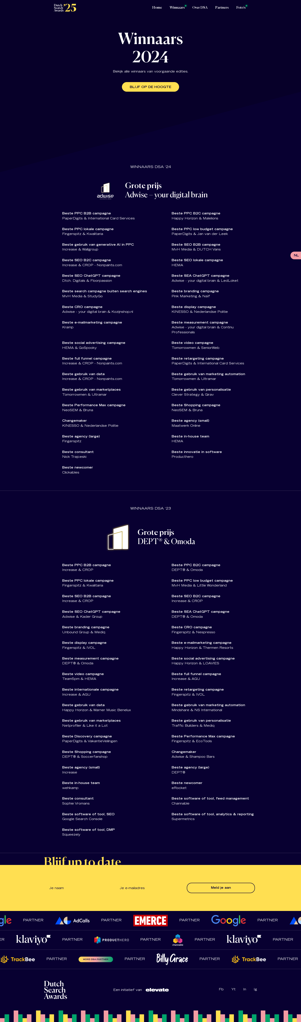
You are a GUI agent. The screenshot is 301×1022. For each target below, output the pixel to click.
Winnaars (177, 7)
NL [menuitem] (296, 255)
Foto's (241, 7)
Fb (221, 989)
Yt (233, 989)
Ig (255, 989)
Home (157, 7)
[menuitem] (296, 255)
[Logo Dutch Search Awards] (65, 8)
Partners (222, 7)
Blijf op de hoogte (150, 87)
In (244, 989)
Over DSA (200, 7)
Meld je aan (221, 887)
